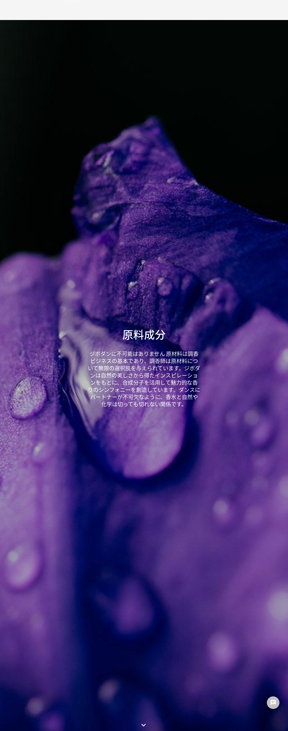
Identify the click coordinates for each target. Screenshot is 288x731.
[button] (144, 723)
